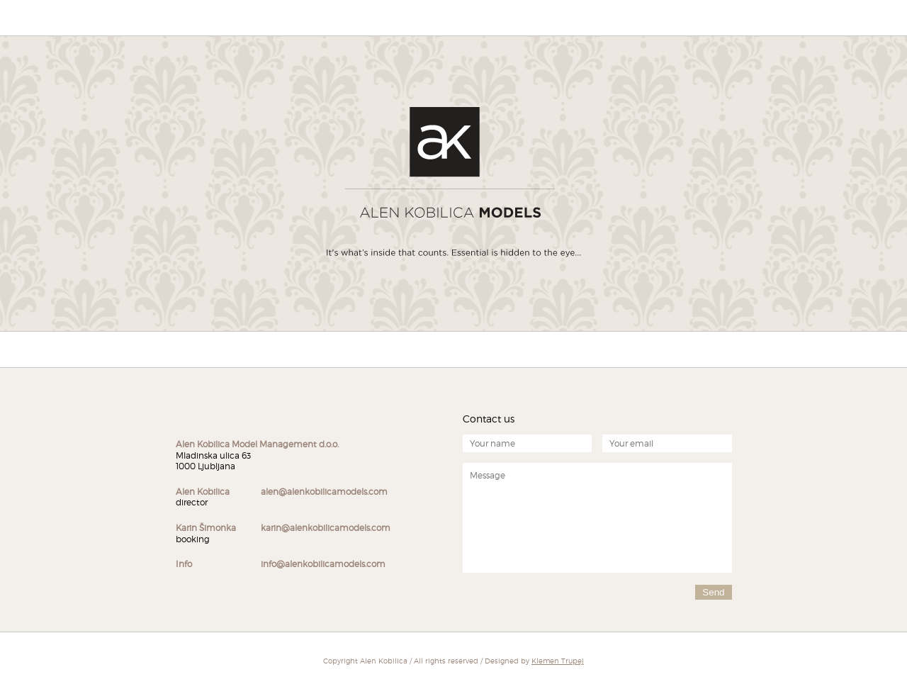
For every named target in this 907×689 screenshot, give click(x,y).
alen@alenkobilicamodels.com (324, 491)
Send (713, 592)
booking (206, 533)
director (203, 497)
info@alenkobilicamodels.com (323, 564)
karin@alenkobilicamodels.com (325, 527)
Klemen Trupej (557, 660)
